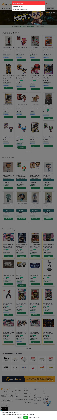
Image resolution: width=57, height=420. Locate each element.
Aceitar (25, 417)
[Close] (44, 2)
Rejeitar (19, 417)
